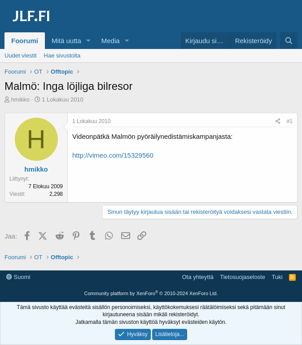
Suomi (18, 277)
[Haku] (289, 40)
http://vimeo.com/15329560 (112, 155)
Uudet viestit (20, 55)
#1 (290, 121)
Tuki (276, 277)
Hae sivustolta (62, 55)
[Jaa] (278, 121)
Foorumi (24, 40)
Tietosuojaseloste (242, 277)
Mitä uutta (66, 40)
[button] (88, 40)
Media (110, 40)
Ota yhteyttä (198, 277)
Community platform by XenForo (151, 293)
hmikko (20, 99)
